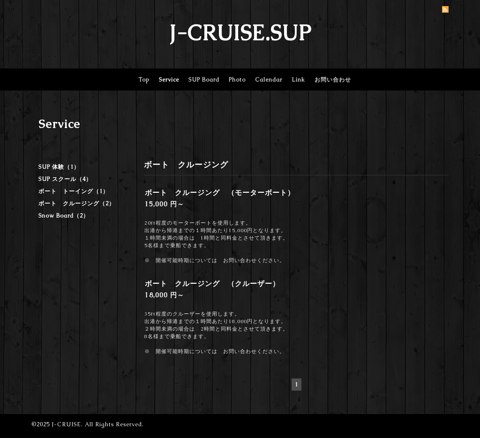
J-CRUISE (66, 424)
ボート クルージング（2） (76, 203)
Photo (237, 79)
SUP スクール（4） (65, 179)
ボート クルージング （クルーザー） (212, 283)
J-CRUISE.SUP (240, 32)
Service (169, 79)
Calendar (268, 79)
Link (298, 79)
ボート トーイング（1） (73, 191)
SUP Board (203, 79)
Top (144, 79)
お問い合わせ (333, 79)
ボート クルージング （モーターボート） (220, 192)
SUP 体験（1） (59, 167)
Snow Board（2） (63, 215)
